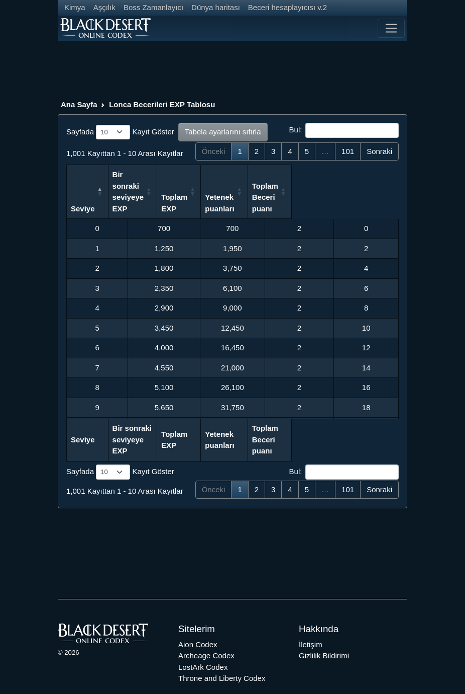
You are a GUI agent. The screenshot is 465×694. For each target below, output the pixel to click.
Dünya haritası (215, 7)
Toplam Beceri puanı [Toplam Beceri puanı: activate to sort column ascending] (353, 185)
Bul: (344, 130)
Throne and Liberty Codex (221, 655)
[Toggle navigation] (391, 28)
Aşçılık (104, 7)
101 (347, 151)
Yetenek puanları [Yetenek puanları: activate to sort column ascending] (287, 192)
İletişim (310, 622)
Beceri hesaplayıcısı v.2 (287, 7)
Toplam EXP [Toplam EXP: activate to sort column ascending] (223, 197)
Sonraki (379, 151)
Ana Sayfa (79, 104)
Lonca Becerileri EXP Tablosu (162, 104)
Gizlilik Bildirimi (324, 633)
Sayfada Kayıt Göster (120, 132)
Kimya (74, 7)
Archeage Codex (206, 633)
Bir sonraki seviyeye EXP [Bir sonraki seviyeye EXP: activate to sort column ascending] (156, 192)
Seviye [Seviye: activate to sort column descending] (83, 197)
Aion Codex (197, 622)
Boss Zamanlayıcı (153, 7)
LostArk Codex (202, 644)
